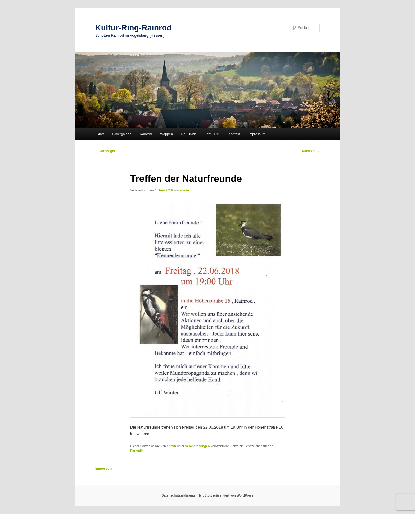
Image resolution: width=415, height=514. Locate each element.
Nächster (311, 151)
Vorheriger (105, 151)
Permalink (137, 451)
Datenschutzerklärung (178, 495)
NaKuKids (188, 134)
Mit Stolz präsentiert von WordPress (226, 495)
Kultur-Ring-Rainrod (133, 27)
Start (100, 134)
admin (184, 190)
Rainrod (146, 134)
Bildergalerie (121, 134)
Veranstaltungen (197, 446)
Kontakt (234, 134)
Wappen (166, 134)
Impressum (257, 134)
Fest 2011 (212, 134)
